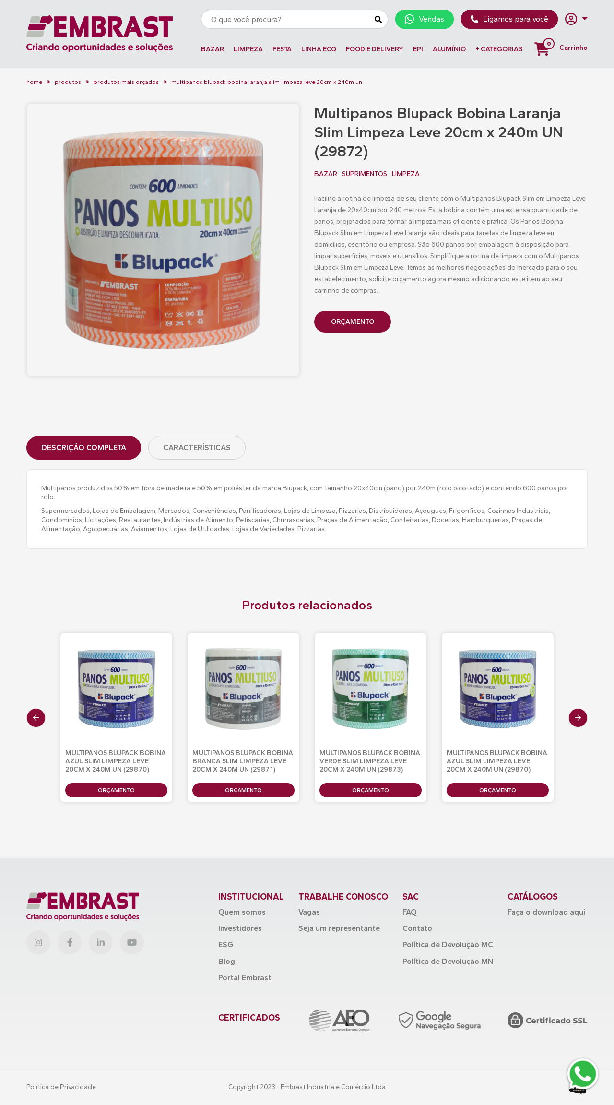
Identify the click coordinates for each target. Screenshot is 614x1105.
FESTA (282, 49)
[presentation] (36, 717)
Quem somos (242, 911)
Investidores (240, 928)
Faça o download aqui (546, 911)
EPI (418, 49)
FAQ (409, 911)
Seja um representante (339, 928)
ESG (225, 944)
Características (197, 447)
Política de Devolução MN (447, 961)
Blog (226, 961)
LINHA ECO (318, 49)
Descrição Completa (83, 447)
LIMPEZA (248, 49)
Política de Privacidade (61, 1087)
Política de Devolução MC (447, 944)
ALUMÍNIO (449, 49)
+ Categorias (498, 49)
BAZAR (212, 49)
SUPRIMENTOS (364, 174)
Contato (417, 928)
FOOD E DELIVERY (374, 49)
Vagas (309, 911)
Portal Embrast (245, 977)
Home (34, 82)
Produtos (68, 82)
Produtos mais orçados (126, 82)
